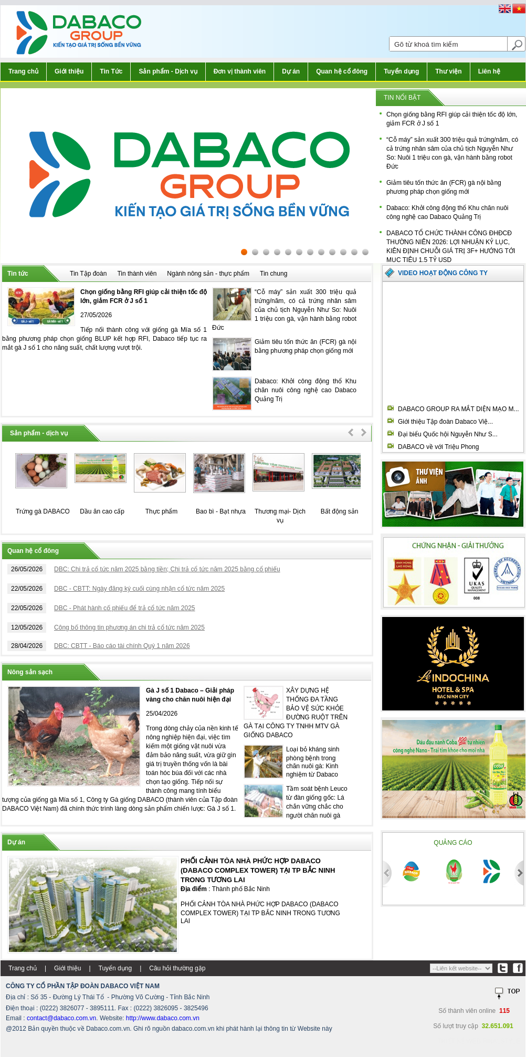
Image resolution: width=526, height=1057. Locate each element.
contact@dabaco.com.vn (61, 1018)
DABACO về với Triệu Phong (438, 447)
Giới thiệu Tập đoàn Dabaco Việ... (445, 421)
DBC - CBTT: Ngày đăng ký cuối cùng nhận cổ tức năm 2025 (139, 588)
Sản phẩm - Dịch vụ (168, 71)
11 (354, 252)
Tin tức (17, 273)
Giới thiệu (69, 71)
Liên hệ (489, 71)
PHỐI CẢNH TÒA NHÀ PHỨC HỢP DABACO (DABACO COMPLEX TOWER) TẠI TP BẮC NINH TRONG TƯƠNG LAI (258, 870)
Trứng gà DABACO (43, 511)
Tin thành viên (136, 273)
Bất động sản (340, 511)
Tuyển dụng (401, 71)
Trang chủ (23, 71)
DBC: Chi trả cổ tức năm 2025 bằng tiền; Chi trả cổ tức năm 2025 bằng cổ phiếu (167, 569)
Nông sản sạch (29, 672)
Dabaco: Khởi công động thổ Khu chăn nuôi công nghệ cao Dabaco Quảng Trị (305, 390)
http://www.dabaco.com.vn (162, 1018)
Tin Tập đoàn (88, 273)
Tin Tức (111, 71)
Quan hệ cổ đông (341, 71)
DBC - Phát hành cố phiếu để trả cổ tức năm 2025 (124, 608)
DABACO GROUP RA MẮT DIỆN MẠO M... (458, 409)
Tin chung (273, 273)
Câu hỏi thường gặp (177, 968)
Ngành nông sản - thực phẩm (208, 273)
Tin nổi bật (402, 97)
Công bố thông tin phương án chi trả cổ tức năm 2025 (129, 627)
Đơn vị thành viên (240, 71)
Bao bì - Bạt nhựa (221, 511)
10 (343, 252)
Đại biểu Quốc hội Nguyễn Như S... (448, 434)
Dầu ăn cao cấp (102, 511)
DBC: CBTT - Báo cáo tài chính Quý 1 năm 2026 (122, 646)
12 (365, 252)
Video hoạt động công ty (443, 273)
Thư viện (448, 71)
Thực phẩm (161, 511)
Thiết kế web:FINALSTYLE (478, 1041)
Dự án (291, 71)
